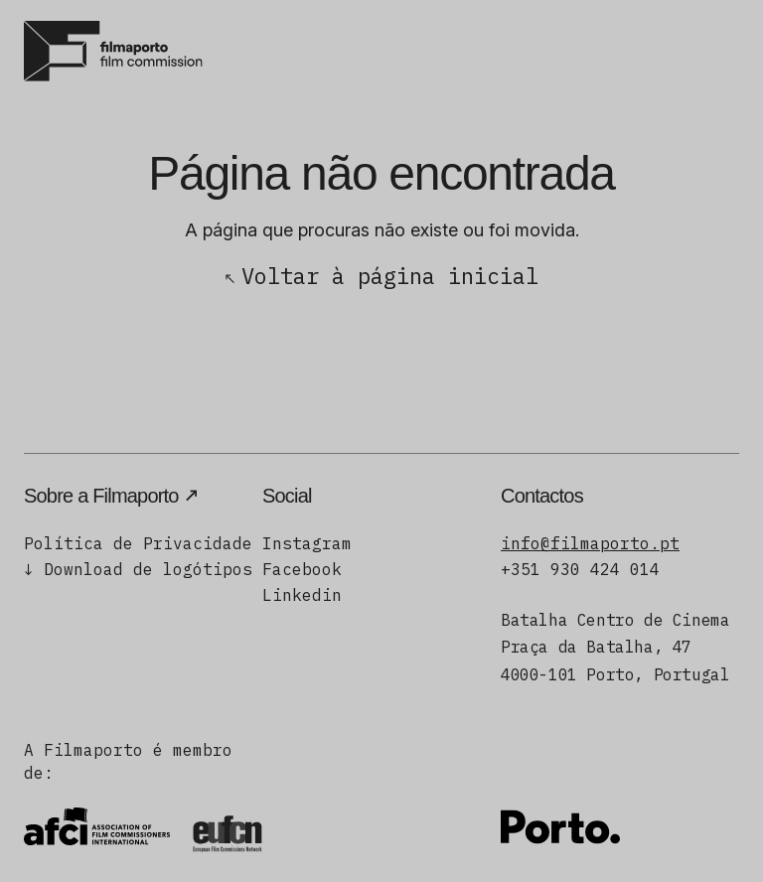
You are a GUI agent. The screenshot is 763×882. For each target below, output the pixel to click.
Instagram (307, 543)
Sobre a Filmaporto (101, 496)
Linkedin (302, 595)
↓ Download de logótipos (138, 569)
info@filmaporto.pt (590, 543)
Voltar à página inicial (389, 275)
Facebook (302, 569)
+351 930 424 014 (580, 569)
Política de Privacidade (138, 543)
